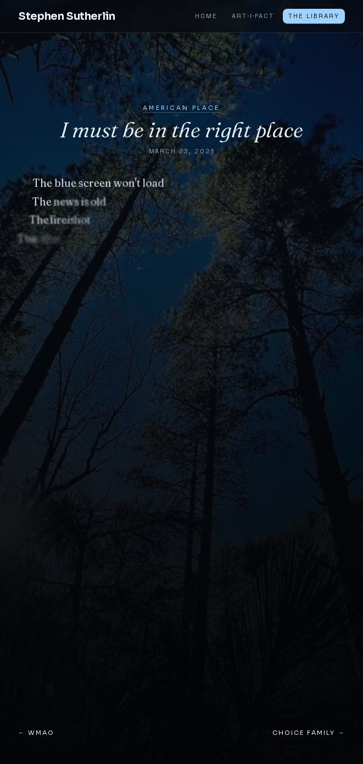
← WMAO (36, 733)
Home (206, 16)
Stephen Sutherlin (66, 16)
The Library (313, 16)
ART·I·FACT (252, 16)
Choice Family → (308, 733)
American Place (181, 108)
